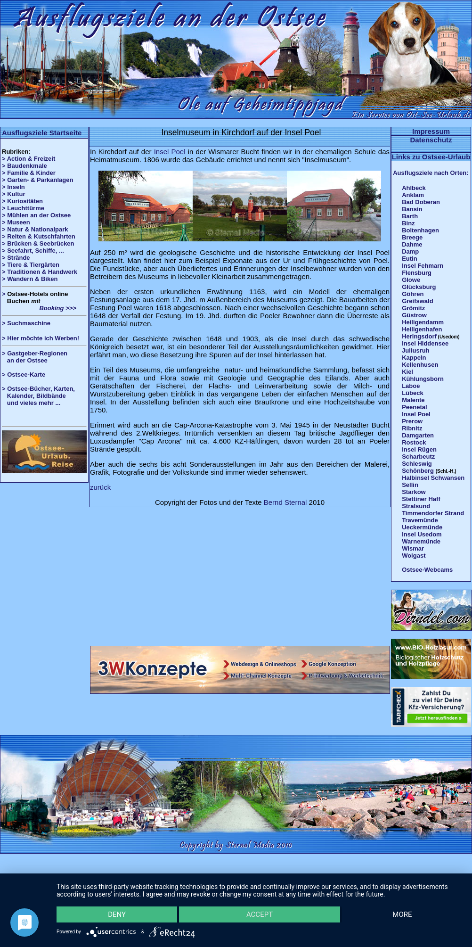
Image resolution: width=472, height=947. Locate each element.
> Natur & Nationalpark (35, 229)
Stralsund (416, 506)
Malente (413, 400)
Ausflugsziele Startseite (41, 133)
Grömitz (413, 308)
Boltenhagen (420, 230)
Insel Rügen (419, 449)
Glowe (411, 279)
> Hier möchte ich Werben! (40, 338)
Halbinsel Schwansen (433, 477)
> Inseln (13, 186)
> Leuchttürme (23, 208)
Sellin (410, 484)
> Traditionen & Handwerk (39, 271)
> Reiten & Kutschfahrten (38, 236)
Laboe (411, 385)
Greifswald (417, 301)
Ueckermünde (422, 527)
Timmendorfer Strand (433, 513)
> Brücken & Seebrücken (38, 243)
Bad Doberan (421, 202)
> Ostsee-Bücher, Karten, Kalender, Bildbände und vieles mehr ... (38, 395)
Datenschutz (431, 140)
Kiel (407, 371)
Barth (410, 216)
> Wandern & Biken (29, 278)
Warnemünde (421, 541)
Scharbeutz (418, 456)
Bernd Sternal (285, 502)
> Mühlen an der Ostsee (36, 215)
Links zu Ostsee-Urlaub (431, 157)
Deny (117, 914)
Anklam (413, 194)
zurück (100, 487)
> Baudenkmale (24, 165)
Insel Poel (170, 152)
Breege (412, 237)
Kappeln (414, 357)
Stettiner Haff (421, 498)
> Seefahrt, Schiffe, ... (33, 250)
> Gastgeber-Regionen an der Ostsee (38, 357)
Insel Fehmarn (422, 265)
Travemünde (420, 520)
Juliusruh (416, 350)
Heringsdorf (419, 336)
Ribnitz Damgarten (418, 432)
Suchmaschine (28, 323)
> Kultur (13, 194)
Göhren (412, 293)
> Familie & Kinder (29, 172)
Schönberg (418, 470)
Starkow (414, 491)
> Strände (16, 257)
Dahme (412, 244)
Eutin (409, 258)
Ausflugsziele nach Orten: (430, 172)
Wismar (413, 548)
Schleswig (417, 463)
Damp (410, 251)
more (402, 914)
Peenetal (414, 407)
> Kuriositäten (22, 201)
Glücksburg (419, 286)
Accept (259, 914)
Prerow (412, 421)
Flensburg (416, 272)
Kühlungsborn (423, 378)
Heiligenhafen (422, 329)
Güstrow (414, 315)
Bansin (412, 209)
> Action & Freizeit (28, 158)
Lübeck (412, 392)
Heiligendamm (423, 322)
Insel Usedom (422, 534)
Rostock (414, 442)
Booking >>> (39, 308)
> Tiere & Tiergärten (30, 264)
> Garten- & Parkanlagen (37, 179)
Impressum (431, 131)
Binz (408, 223)
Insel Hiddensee (425, 343)
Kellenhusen (420, 364)
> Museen (16, 222)
